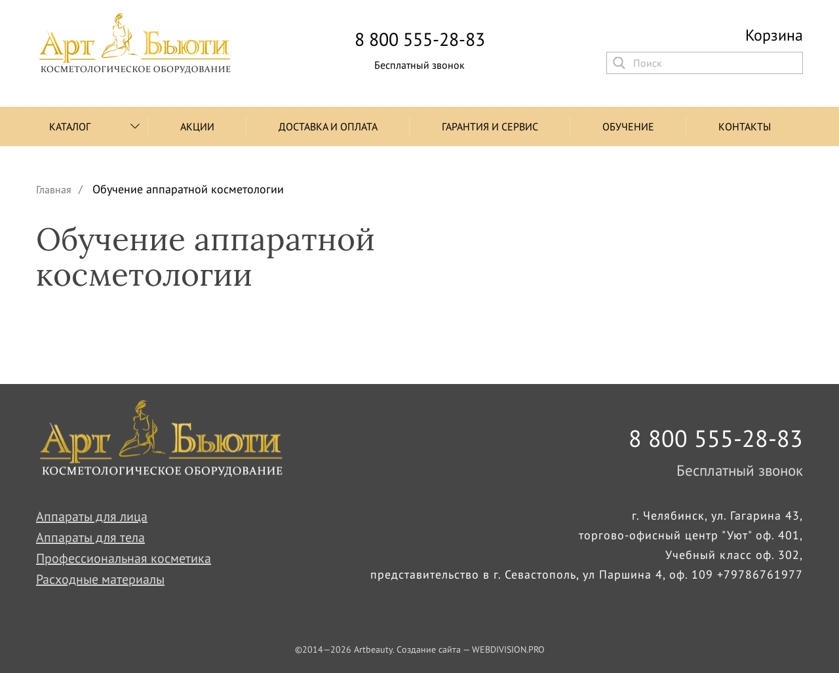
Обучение (628, 126)
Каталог (69, 126)
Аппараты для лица (91, 516)
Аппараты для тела (90, 537)
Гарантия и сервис (490, 126)
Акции (197, 126)
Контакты (744, 126)
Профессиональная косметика (123, 558)
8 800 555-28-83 (420, 39)
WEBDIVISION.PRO (508, 649)
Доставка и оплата (328, 126)
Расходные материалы (100, 579)
